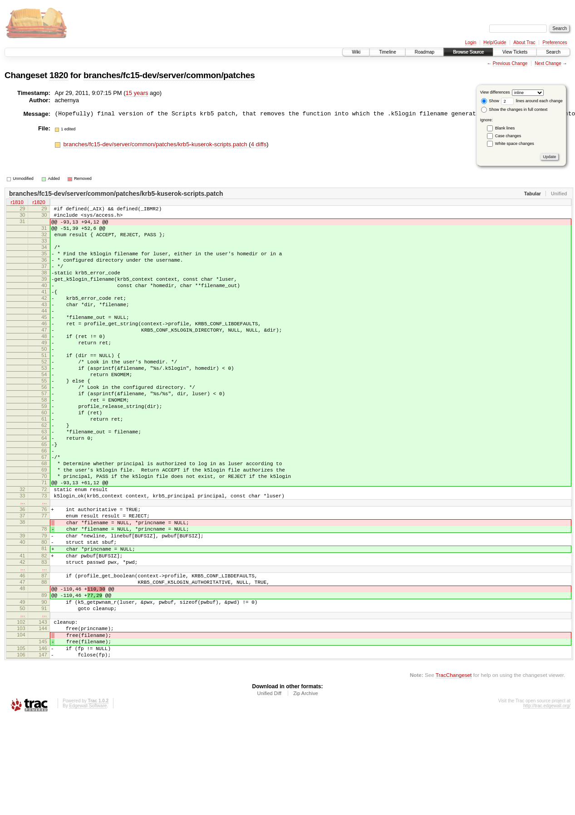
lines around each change (532, 101)
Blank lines (505, 128)
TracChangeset (454, 772)
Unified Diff (269, 790)
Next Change (548, 63)
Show (490, 101)
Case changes (508, 136)
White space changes (514, 143)
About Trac (524, 42)
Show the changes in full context (514, 109)
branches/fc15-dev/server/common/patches (169, 75)
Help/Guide (494, 42)
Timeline (387, 52)
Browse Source (468, 52)
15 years (137, 92)
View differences (495, 92)
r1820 (38, 203)
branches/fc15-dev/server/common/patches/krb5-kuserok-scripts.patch (156, 144)
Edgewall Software (88, 802)
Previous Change (510, 63)
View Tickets (514, 52)
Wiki (356, 52)
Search (553, 52)
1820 (58, 75)
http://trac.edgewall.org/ (546, 802)
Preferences (555, 42)
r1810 (16, 203)
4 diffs (258, 144)
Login (470, 42)
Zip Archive (305, 790)
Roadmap (424, 52)
